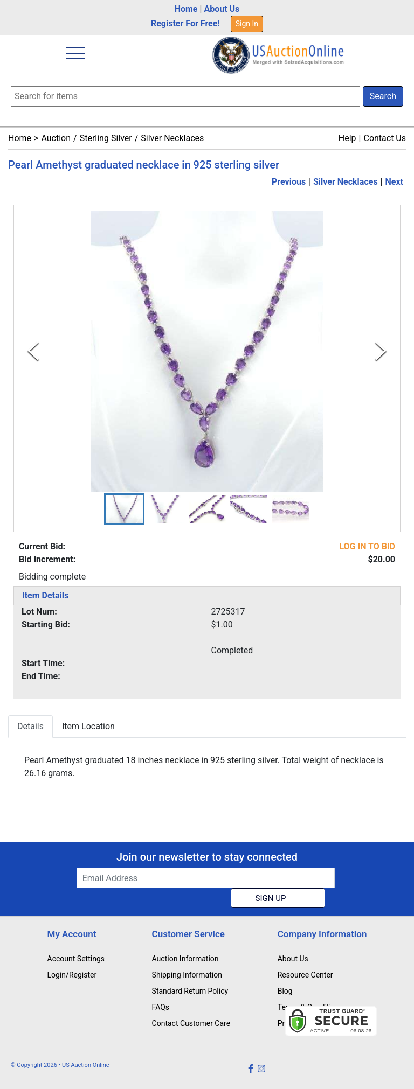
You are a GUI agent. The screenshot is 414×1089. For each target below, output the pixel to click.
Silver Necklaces (172, 138)
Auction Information (185, 958)
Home (186, 9)
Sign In (247, 23)
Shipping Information (187, 975)
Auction (56, 138)
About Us (221, 9)
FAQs (161, 1007)
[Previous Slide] (33, 351)
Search (383, 96)
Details (30, 726)
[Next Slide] (381, 351)
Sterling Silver (106, 138)
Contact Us (384, 138)
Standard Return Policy (190, 991)
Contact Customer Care (191, 1023)
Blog (285, 991)
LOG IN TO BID (367, 546)
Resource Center (305, 975)
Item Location (88, 726)
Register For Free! (185, 23)
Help (347, 138)
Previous (289, 182)
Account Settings (76, 958)
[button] (124, 509)
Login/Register (72, 975)
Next (394, 182)
